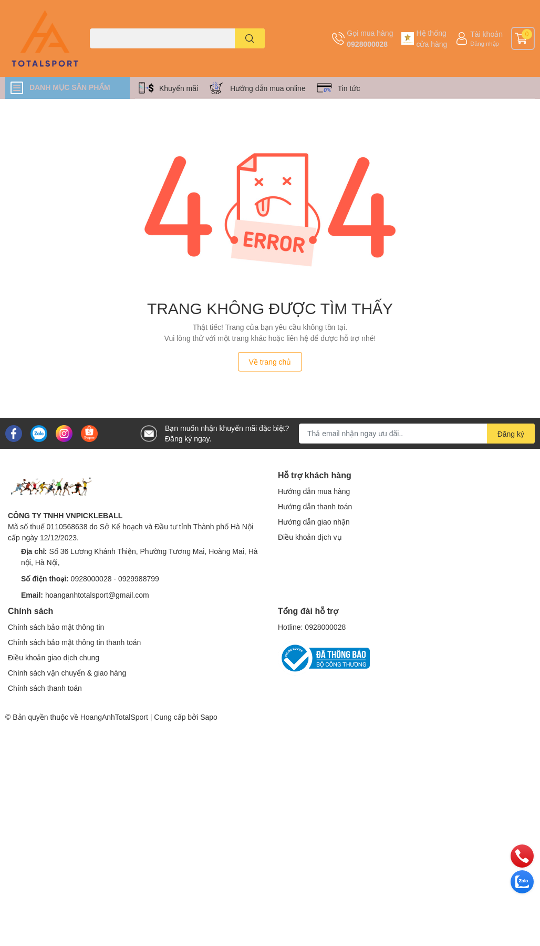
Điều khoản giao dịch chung (53, 657)
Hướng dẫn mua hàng (314, 491)
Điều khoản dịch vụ (310, 536)
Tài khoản (486, 33)
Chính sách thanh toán (45, 687)
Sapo (208, 716)
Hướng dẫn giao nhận (314, 521)
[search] (250, 38)
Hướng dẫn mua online (268, 88)
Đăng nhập (484, 43)
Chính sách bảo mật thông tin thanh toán (74, 642)
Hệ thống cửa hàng (431, 38)
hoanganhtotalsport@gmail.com (97, 594)
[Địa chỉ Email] (417, 434)
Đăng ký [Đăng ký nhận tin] (510, 433)
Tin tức (349, 88)
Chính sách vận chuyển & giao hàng (67, 672)
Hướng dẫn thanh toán (315, 506)
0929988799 (138, 578)
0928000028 (367, 43)
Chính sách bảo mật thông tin (56, 626)
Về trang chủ (270, 361)
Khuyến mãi (178, 88)
